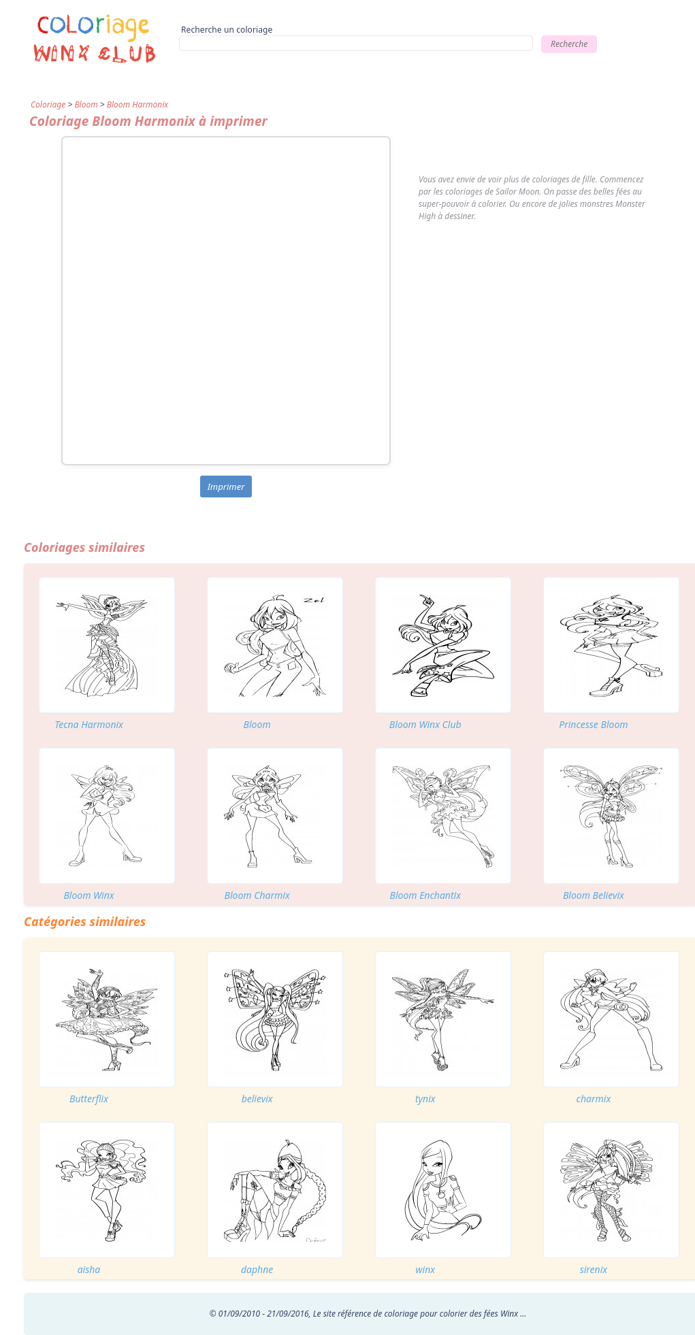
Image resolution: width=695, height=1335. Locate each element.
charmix (594, 1098)
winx (425, 1269)
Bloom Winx (88, 895)
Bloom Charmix (257, 895)
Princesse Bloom (593, 724)
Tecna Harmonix (88, 724)
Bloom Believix (593, 895)
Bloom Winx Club (425, 724)
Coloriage (48, 104)
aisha (89, 1269)
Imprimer (226, 486)
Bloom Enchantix (426, 895)
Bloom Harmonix (137, 104)
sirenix (593, 1269)
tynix (425, 1098)
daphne (257, 1269)
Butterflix (88, 1098)
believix (257, 1098)
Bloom (85, 104)
